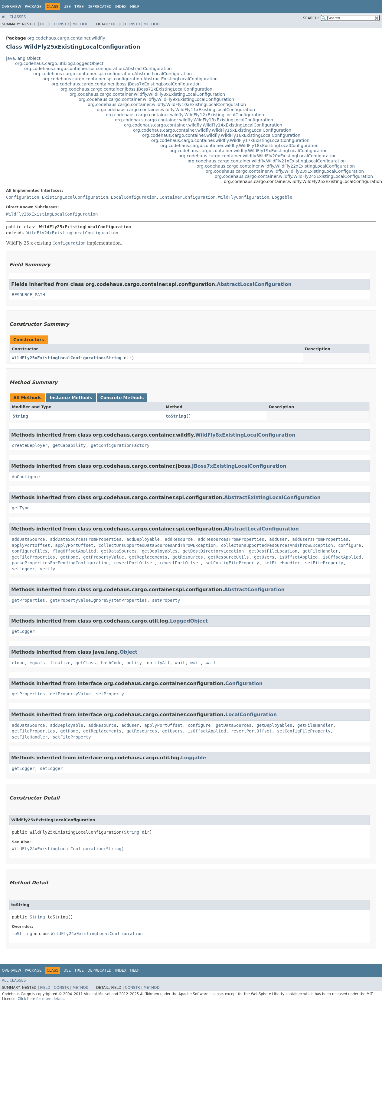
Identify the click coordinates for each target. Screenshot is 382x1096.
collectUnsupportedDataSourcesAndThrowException (157, 545)
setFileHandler (282, 562)
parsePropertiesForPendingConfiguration (60, 562)
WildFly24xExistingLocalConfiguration (72, 232)
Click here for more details (41, 999)
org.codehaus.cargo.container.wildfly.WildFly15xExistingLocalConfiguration (212, 130)
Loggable (282, 197)
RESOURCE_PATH (28, 294)
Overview (11, 7)
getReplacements (148, 557)
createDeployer (29, 445)
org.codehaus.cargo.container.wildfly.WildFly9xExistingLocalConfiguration (156, 99)
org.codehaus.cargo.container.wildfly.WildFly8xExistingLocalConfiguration (147, 94)
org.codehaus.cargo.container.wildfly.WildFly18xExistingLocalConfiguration (239, 145)
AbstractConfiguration (254, 589)
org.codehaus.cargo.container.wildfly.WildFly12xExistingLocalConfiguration (185, 114)
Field (45, 24)
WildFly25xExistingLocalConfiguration (57, 357)
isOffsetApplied (298, 557)
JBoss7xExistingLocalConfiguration (239, 466)
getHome (69, 557)
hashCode (111, 662)
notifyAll (158, 662)
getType (21, 507)
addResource (179, 539)
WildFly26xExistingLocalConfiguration (52, 214)
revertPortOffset (134, 562)
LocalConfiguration (134, 197)
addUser (278, 539)
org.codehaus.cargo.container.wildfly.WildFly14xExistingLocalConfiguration (203, 125)
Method (81, 24)
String (114, 357)
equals (37, 662)
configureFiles (29, 551)
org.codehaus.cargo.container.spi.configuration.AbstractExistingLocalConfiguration (129, 78)
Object (129, 652)
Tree (79, 7)
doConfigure (26, 476)
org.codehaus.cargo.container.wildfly (66, 38)
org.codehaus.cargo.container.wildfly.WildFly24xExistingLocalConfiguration (294, 176)
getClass (86, 662)
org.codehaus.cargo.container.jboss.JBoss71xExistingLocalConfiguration (136, 89)
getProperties (28, 600)
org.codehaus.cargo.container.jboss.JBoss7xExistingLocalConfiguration (126, 84)
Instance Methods (71, 397)
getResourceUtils (228, 557)
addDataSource (28, 539)
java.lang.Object (23, 58)
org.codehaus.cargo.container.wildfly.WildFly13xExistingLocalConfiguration (194, 119)
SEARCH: (311, 18)
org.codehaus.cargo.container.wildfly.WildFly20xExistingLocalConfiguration (257, 155)
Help (134, 7)
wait (180, 662)
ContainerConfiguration (187, 197)
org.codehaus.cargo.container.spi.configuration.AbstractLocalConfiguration (112, 73)
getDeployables (160, 551)
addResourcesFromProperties (231, 539)
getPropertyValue (103, 557)
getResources (187, 557)
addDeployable (143, 539)
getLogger (23, 631)
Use (67, 7)
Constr (61, 24)
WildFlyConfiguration (243, 197)
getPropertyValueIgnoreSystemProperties (98, 600)
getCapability (69, 445)
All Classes (14, 17)
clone (18, 662)
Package (33, 7)
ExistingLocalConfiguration (75, 197)
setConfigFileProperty (232, 562)
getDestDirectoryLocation (213, 551)
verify (47, 568)
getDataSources (119, 551)
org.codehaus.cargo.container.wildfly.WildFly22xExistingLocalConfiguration (276, 166)
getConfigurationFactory (120, 445)
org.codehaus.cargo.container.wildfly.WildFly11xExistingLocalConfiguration (176, 109)
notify (134, 662)
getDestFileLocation (273, 551)
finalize (60, 662)
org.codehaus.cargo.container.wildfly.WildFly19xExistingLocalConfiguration (248, 150)
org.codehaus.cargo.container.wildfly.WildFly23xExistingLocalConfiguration (285, 171)
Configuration (22, 197)
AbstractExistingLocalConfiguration (272, 497)
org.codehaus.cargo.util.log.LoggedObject (59, 63)
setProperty (166, 600)
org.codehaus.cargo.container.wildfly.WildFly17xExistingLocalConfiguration (230, 140)
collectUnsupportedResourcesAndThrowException (277, 545)
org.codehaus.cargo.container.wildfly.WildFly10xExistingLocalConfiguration (167, 104)
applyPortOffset (31, 545)
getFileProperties (33, 557)
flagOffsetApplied (74, 551)
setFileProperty (324, 562)
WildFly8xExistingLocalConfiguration (245, 435)
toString (176, 416)
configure (349, 545)
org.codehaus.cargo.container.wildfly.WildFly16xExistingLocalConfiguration (221, 135)
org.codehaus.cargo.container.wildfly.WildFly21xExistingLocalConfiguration (267, 161)
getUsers (264, 557)
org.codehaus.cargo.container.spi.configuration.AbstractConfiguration (98, 68)
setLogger (23, 568)
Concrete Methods (122, 397)
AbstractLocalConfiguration (254, 284)
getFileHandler (320, 551)
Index (121, 7)
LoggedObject (189, 621)
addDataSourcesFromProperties (85, 539)
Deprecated (99, 7)
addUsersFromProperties (320, 539)
